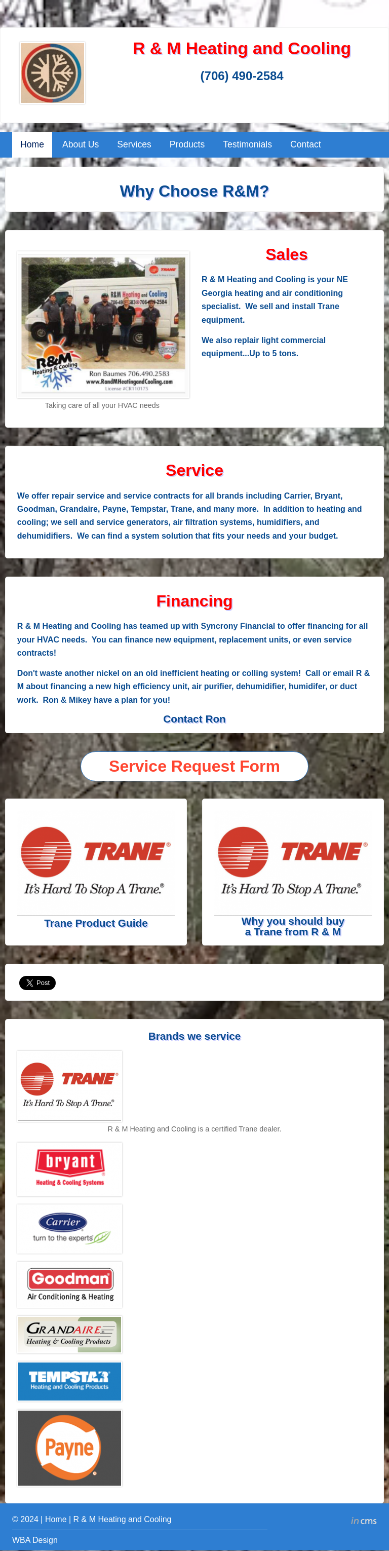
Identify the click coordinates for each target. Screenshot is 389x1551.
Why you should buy (293, 921)
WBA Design (35, 1540)
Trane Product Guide (96, 923)
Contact (305, 144)
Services (134, 144)
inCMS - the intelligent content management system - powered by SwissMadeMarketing (364, 1522)
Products (187, 144)
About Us (80, 144)
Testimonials (247, 144)
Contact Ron (194, 719)
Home (32, 144)
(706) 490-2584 (242, 76)
